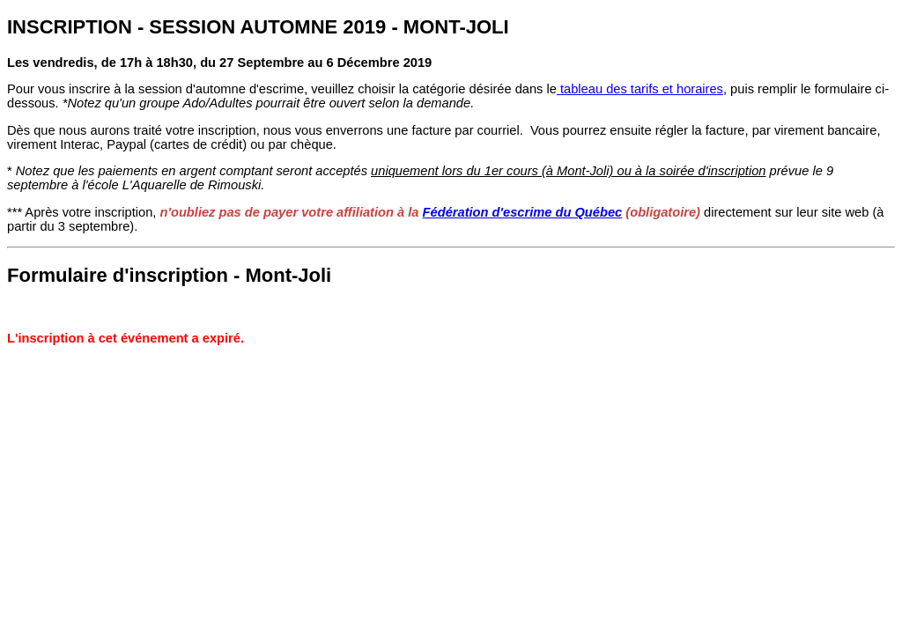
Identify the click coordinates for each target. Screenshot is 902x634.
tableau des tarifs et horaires (640, 89)
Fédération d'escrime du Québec (523, 212)
